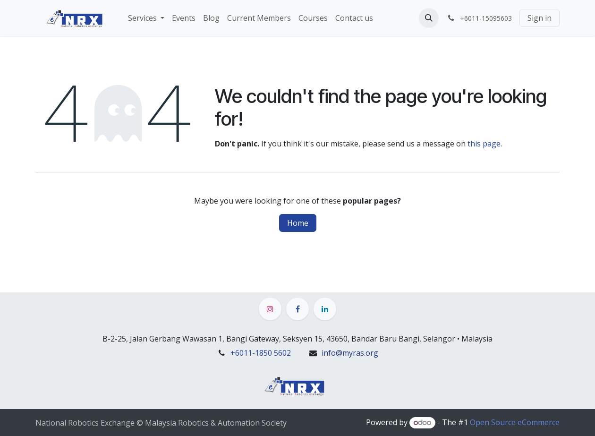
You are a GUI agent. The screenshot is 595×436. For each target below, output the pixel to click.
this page (484, 143)
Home (297, 223)
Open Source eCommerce (515, 422)
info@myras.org (350, 353)
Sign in (539, 18)
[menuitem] (146, 18)
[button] (429, 18)
